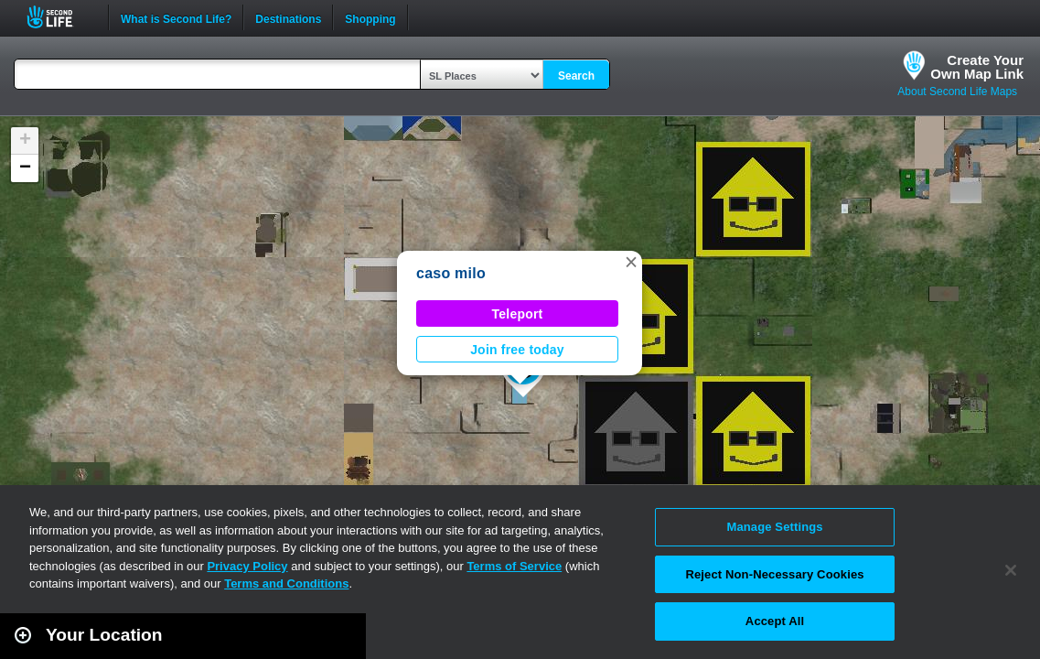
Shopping (370, 17)
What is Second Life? (176, 17)
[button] (631, 262)
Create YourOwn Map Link (977, 66)
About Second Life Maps (957, 91)
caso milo (451, 273)
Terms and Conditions (286, 583)
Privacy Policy (247, 566)
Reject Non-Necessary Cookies (774, 574)
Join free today (517, 349)
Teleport (517, 314)
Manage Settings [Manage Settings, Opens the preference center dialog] (774, 527)
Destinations (288, 17)
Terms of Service (514, 566)
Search (576, 76)
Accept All (774, 621)
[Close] (1011, 570)
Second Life (60, 17)
